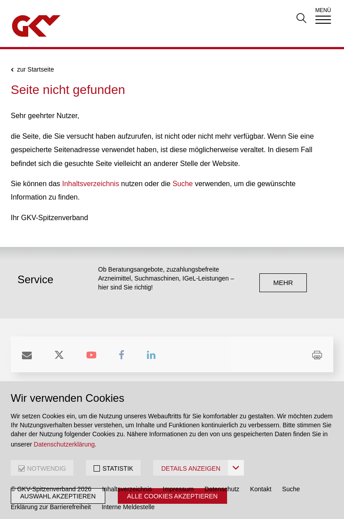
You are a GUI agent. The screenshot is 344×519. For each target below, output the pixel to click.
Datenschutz (222, 489)
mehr (283, 282)
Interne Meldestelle (128, 506)
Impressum (178, 489)
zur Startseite (35, 69)
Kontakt (260, 489)
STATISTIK (118, 468)
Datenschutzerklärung (64, 444)
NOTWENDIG (46, 468)
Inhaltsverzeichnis (90, 183)
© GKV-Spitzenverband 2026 (51, 489)
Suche (182, 183)
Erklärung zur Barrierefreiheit (51, 506)
